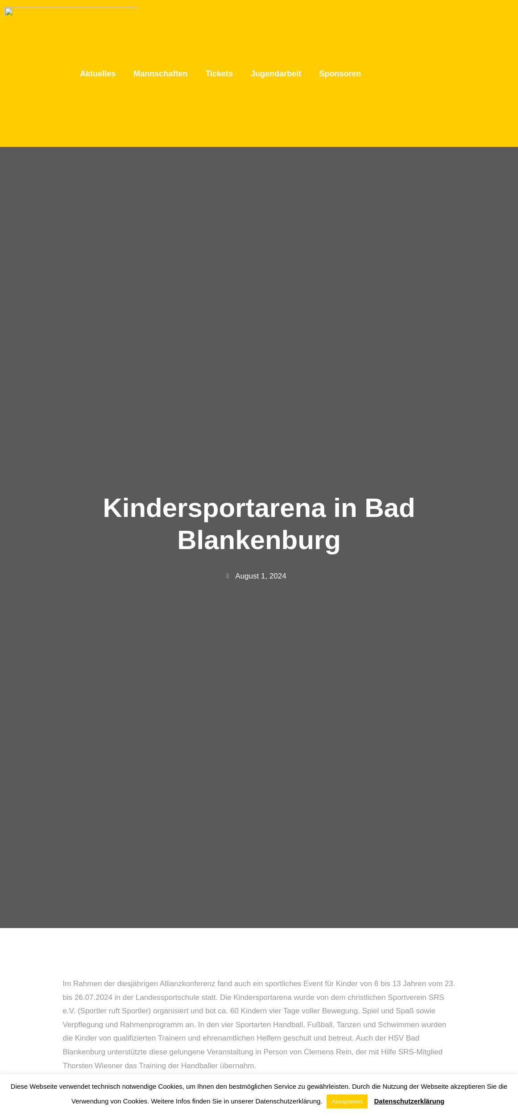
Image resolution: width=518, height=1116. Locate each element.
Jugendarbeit (276, 33)
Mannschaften (160, 33)
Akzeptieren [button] (347, 1101)
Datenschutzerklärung (409, 1101)
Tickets (219, 33)
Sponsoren (340, 33)
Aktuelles (98, 33)
